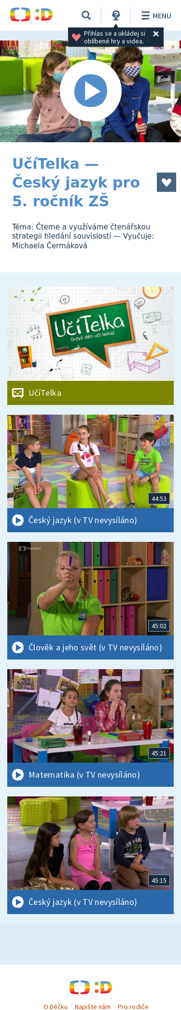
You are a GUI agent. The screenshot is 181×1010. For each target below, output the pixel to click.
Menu (154, 15)
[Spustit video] (90, 91)
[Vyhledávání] (86, 15)
